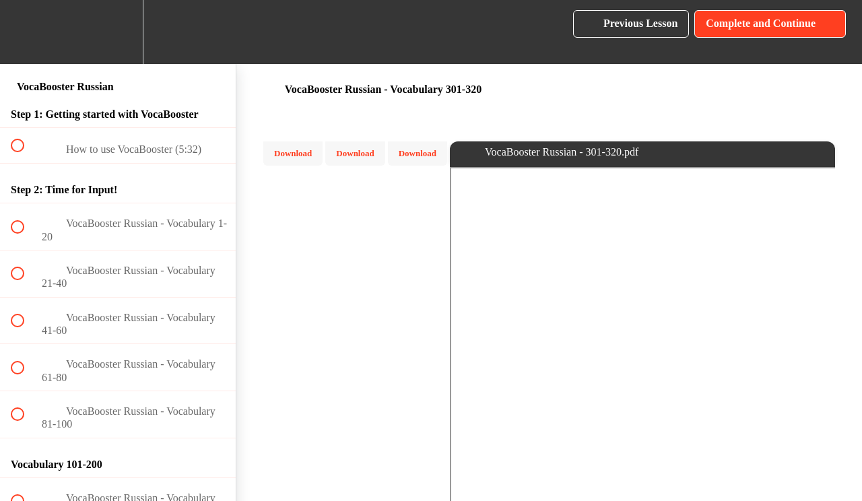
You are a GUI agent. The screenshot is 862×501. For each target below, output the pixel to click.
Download (293, 153)
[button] (25, 32)
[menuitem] (118, 32)
